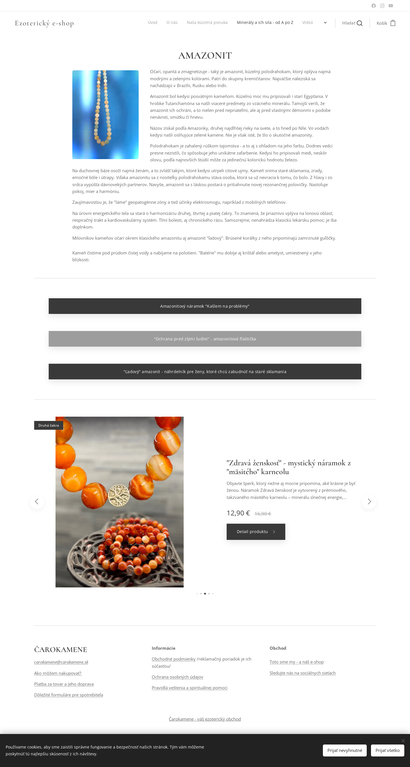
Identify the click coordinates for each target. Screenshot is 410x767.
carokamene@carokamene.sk (61, 662)
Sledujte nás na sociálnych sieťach (303, 673)
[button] (352, 23)
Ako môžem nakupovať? (58, 673)
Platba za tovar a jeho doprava (64, 684)
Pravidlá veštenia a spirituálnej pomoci (189, 688)
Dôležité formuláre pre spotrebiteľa (68, 695)
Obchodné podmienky (174, 659)
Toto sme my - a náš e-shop (297, 662)
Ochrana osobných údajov (177, 677)
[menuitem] (263, 23)
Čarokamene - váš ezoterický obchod (205, 719)
